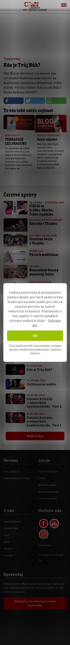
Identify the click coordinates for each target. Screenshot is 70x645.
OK (35, 336)
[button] (14, 100)
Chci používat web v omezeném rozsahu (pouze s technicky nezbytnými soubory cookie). (35, 349)
